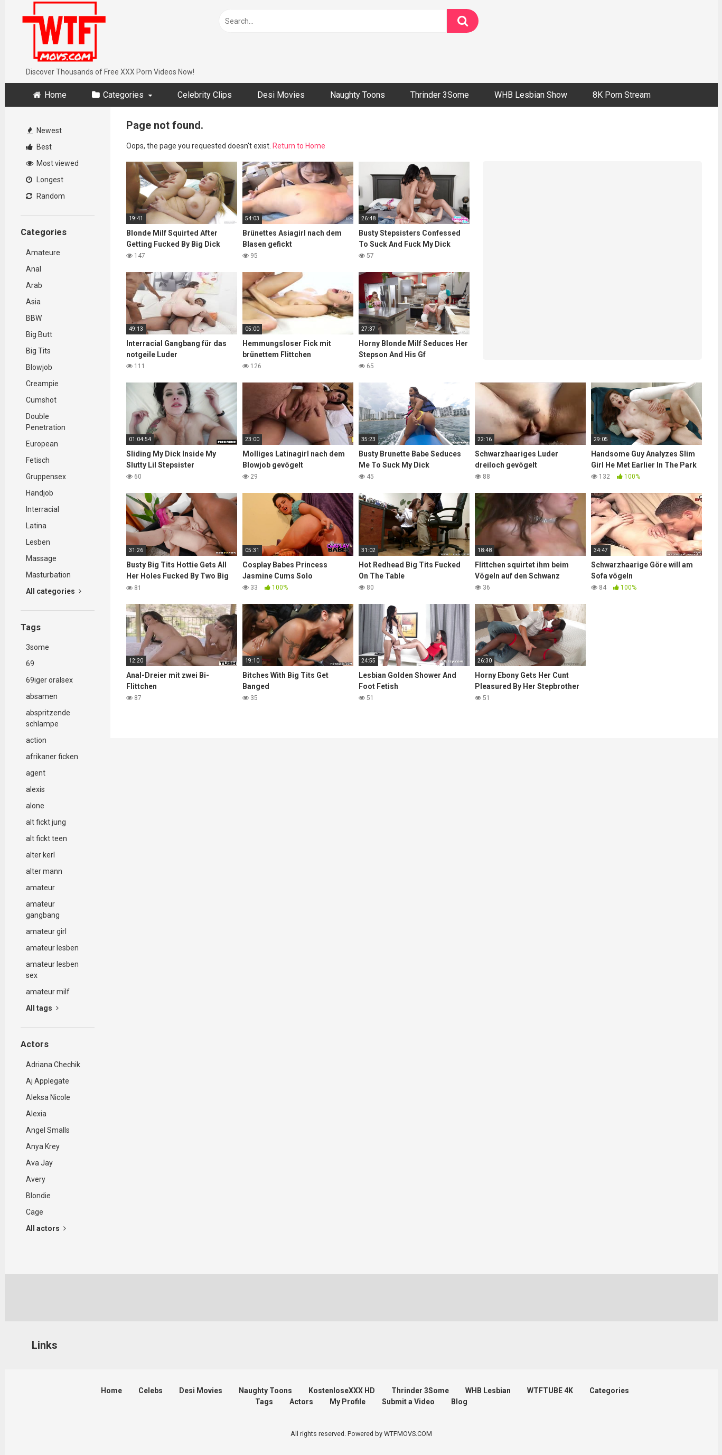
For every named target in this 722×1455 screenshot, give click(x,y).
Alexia (36, 1113)
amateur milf (48, 991)
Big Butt (39, 334)
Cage (34, 1212)
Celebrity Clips (204, 95)
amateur (40, 887)
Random (45, 196)
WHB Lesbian (488, 1390)
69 (30, 663)
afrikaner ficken (52, 756)
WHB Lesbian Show (530, 95)
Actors (301, 1401)
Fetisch (38, 460)
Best (39, 147)
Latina (36, 525)
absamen (42, 696)
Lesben (38, 542)
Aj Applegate (47, 1081)
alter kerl (40, 855)
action (36, 740)
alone (35, 805)
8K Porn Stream (622, 95)
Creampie (42, 383)
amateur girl (46, 931)
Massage (41, 558)
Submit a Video (408, 1401)
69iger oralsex (49, 680)
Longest (44, 179)
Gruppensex (46, 476)
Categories (123, 95)
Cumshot (41, 400)
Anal (33, 269)
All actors (46, 1228)
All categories (53, 591)
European (42, 444)
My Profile (347, 1401)
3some (37, 647)
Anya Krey (43, 1146)
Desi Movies (281, 95)
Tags (264, 1401)
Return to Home (299, 146)
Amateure (43, 252)
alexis (35, 789)
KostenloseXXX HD (341, 1390)
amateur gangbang (43, 909)
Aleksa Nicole (48, 1097)
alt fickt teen (46, 838)
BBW (34, 318)
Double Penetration (45, 422)
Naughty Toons (357, 95)
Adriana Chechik (53, 1064)
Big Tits (38, 351)
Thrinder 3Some (439, 95)
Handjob (39, 493)
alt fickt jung (46, 822)
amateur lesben (52, 948)
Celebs (150, 1390)
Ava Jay (39, 1163)
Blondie (38, 1195)
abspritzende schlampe (48, 718)
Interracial (42, 509)
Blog (459, 1401)
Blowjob (39, 367)
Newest (44, 130)
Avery (35, 1179)
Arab (34, 285)
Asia (33, 301)
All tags (42, 1008)
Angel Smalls (48, 1130)
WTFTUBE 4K (550, 1390)
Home (55, 95)
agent (35, 773)
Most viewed (52, 163)
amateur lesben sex (52, 970)
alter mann (44, 871)
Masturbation (48, 575)
